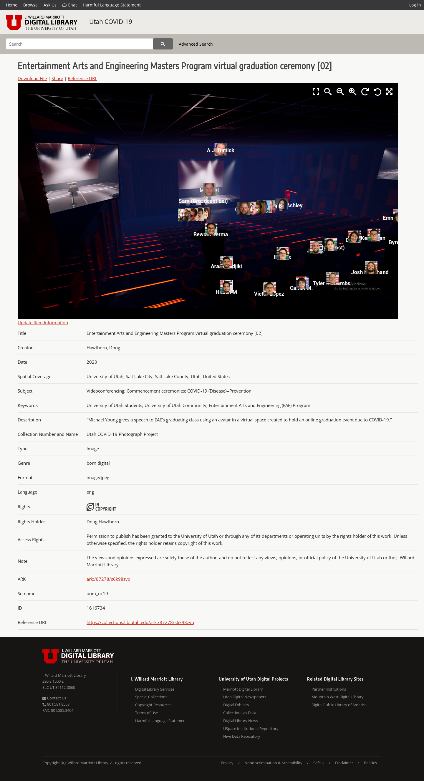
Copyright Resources (153, 704)
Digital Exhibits (236, 704)
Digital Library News (240, 720)
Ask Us (50, 5)
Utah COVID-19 (110, 21)
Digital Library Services (154, 689)
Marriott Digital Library (243, 689)
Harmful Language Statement (112, 5)
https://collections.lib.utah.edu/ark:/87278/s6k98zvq (140, 622)
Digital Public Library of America (339, 704)
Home (11, 5)
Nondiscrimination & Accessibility (273, 762)
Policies (370, 762)
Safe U (318, 762)
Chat (69, 5)
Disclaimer (344, 762)
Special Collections (151, 696)
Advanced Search (196, 44)
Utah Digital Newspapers (244, 696)
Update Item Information (43, 322)
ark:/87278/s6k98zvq (108, 579)
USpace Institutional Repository (251, 728)
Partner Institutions (329, 689)
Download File (32, 78)
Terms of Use (146, 712)
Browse (30, 5)
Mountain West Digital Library (338, 696)
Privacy (227, 762)
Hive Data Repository (241, 736)
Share (57, 78)
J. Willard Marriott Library (64, 675)
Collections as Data (239, 712)
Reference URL (82, 78)
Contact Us (54, 698)
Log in (415, 5)
